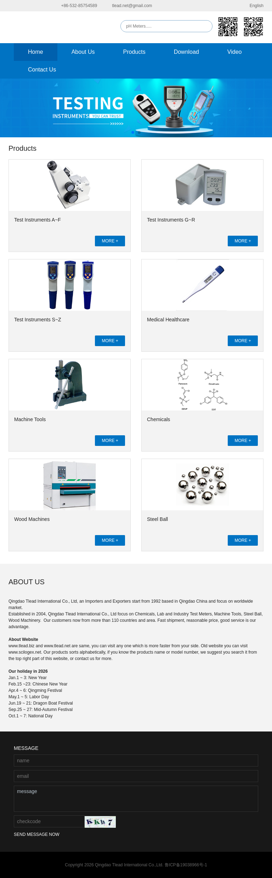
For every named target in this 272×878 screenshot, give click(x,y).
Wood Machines (32, 519)
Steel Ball (157, 519)
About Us (83, 52)
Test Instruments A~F (37, 220)
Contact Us (42, 70)
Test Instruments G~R (171, 220)
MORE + (110, 241)
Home (35, 52)
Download (186, 52)
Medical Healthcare (168, 319)
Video (234, 52)
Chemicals (158, 419)
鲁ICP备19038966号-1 (186, 864)
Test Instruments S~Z (37, 319)
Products (134, 52)
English (252, 5)
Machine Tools (30, 419)
